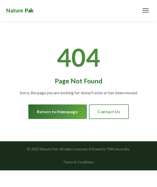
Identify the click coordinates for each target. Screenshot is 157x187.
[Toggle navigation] (145, 10)
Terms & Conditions (78, 162)
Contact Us (109, 111)
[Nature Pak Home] (20, 10)
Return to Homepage (57, 111)
